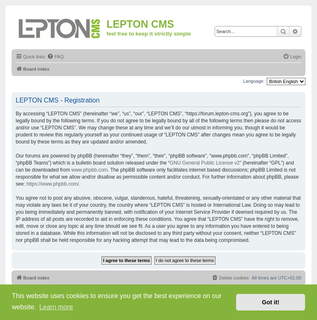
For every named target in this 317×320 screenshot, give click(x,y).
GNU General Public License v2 (204, 163)
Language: (254, 81)
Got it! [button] (270, 302)
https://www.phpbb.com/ (52, 184)
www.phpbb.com (89, 170)
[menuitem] (55, 57)
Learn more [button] (56, 306)
